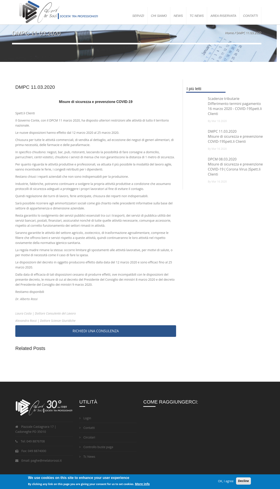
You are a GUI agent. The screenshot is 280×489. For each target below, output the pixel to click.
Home (229, 33)
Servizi (138, 15)
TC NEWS (197, 15)
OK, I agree (225, 481)
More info (142, 484)
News (178, 15)
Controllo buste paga (96, 447)
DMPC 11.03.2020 (222, 131)
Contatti (250, 15)
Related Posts (30, 348)
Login (85, 418)
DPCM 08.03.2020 (222, 159)
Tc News (87, 456)
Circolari (87, 437)
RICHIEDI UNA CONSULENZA (96, 331)
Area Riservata (223, 15)
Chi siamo (159, 15)
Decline (243, 481)
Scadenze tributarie (224, 98)
